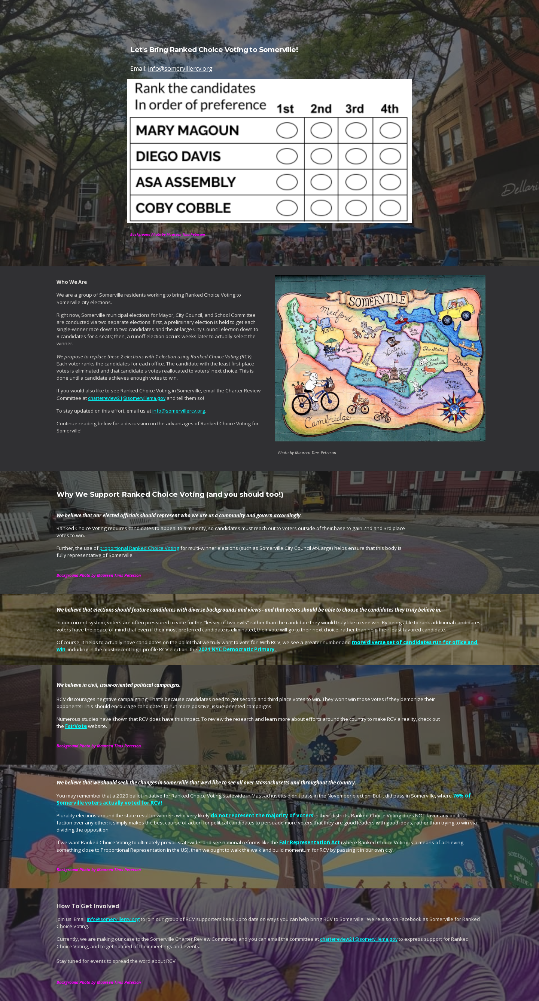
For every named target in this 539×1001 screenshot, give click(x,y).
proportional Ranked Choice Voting (139, 548)
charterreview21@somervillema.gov (126, 398)
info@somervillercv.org (180, 68)
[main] (269, 50)
